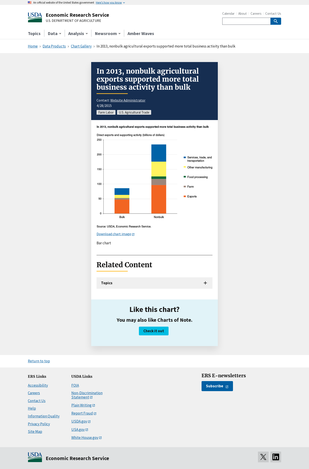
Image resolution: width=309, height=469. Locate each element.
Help (32, 408)
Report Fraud (82, 413)
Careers (256, 13)
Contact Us (273, 13)
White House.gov (84, 437)
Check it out (153, 330)
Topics (34, 33)
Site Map (35, 431)
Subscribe (214, 386)
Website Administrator (127, 100)
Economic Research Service (77, 15)
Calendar (228, 13)
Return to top (39, 361)
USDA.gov (79, 421)
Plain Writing (81, 405)
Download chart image (114, 234)
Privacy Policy (39, 423)
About (242, 13)
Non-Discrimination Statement (87, 395)
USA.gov (78, 429)
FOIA (75, 385)
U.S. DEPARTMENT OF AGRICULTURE (73, 21)
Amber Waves (141, 33)
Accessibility (38, 385)
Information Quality (44, 416)
